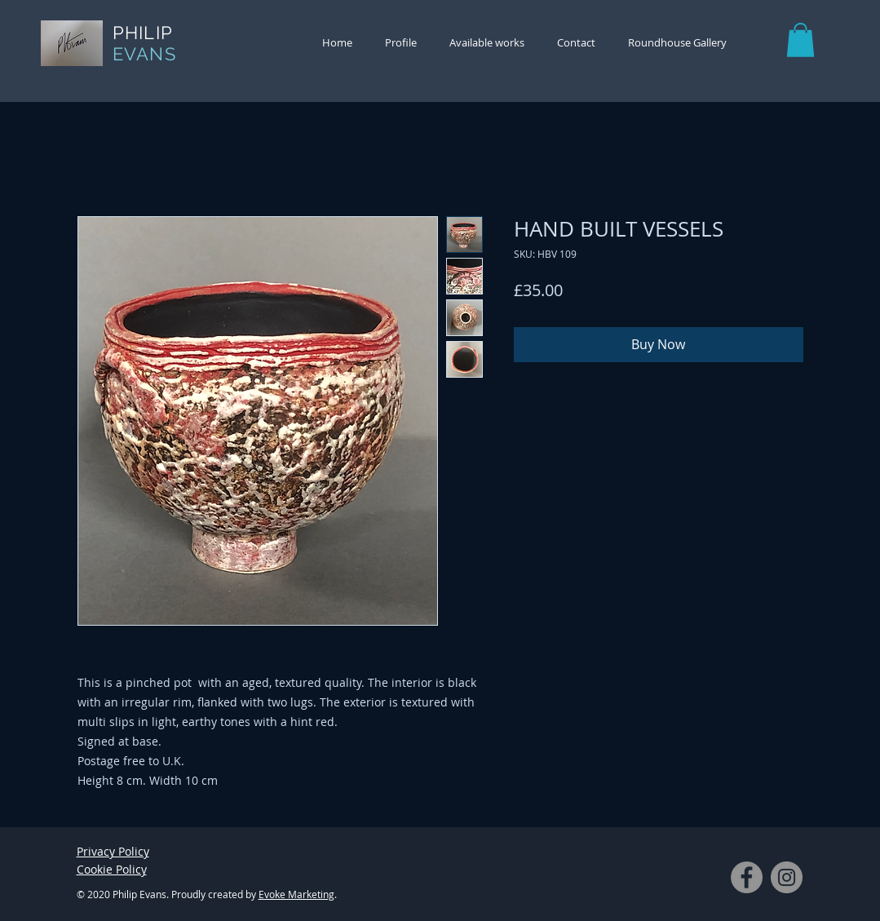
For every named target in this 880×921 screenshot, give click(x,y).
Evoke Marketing (296, 894)
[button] (800, 40)
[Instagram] (787, 877)
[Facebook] (747, 877)
